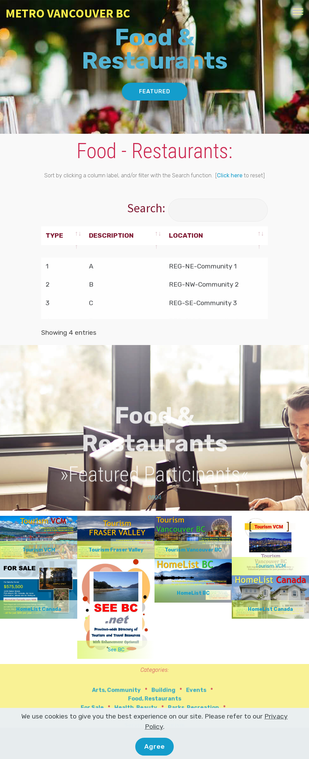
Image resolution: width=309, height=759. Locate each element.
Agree (154, 750)
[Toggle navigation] (298, 11)
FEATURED (154, 92)
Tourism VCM (270, 566)
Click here (229, 176)
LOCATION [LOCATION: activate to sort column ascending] (186, 236)
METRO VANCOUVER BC (67, 13)
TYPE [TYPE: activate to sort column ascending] (54, 236)
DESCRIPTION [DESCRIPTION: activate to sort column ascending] (111, 236)
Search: (197, 208)
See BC (116, 650)
